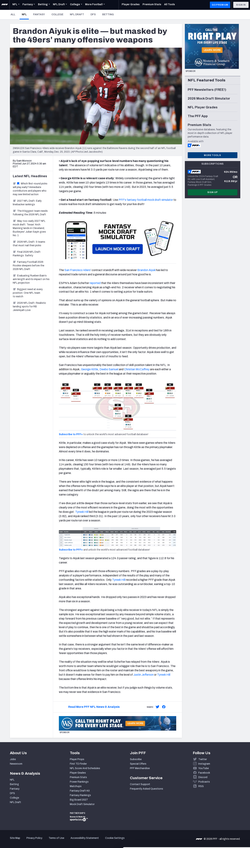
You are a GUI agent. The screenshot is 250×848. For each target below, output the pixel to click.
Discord (202, 777)
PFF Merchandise (140, 768)
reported (95, 283)
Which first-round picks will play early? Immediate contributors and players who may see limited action (30, 189)
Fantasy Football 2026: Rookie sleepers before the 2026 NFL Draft (28, 266)
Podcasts (204, 781)
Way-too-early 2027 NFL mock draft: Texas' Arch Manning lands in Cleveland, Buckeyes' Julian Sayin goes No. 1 (29, 228)
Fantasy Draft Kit (80, 790)
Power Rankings (79, 781)
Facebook (204, 772)
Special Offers (138, 763)
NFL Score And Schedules (85, 768)
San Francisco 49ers (77, 270)
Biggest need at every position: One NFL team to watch (28, 293)
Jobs (13, 759)
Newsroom (16, 763)
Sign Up (212, 192)
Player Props (77, 759)
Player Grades (78, 772)
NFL (25, 14)
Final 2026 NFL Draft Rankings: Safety (26, 254)
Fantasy (39, 14)
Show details (55, 840)
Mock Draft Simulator (82, 804)
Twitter (202, 759)
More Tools (212, 155)
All (13, 14)
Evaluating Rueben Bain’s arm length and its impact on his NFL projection (31, 279)
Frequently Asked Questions (146, 788)
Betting (108, 14)
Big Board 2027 (79, 799)
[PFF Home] (4, 4)
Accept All (220, 815)
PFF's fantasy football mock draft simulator (146, 199)
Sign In (241, 5)
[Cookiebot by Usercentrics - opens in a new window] (23, 841)
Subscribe (136, 759)
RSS (201, 786)
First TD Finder (78, 763)
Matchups (76, 786)
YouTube (203, 768)
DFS (93, 14)
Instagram (204, 763)
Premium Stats (78, 777)
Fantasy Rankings (80, 795)
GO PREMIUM (220, 5)
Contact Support (140, 784)
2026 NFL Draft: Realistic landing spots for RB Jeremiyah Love (29, 306)
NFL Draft (77, 14)
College (57, 14)
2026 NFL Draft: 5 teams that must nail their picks (29, 243)
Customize (220, 827)
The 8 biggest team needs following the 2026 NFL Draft (30, 213)
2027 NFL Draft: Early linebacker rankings (27, 203)
